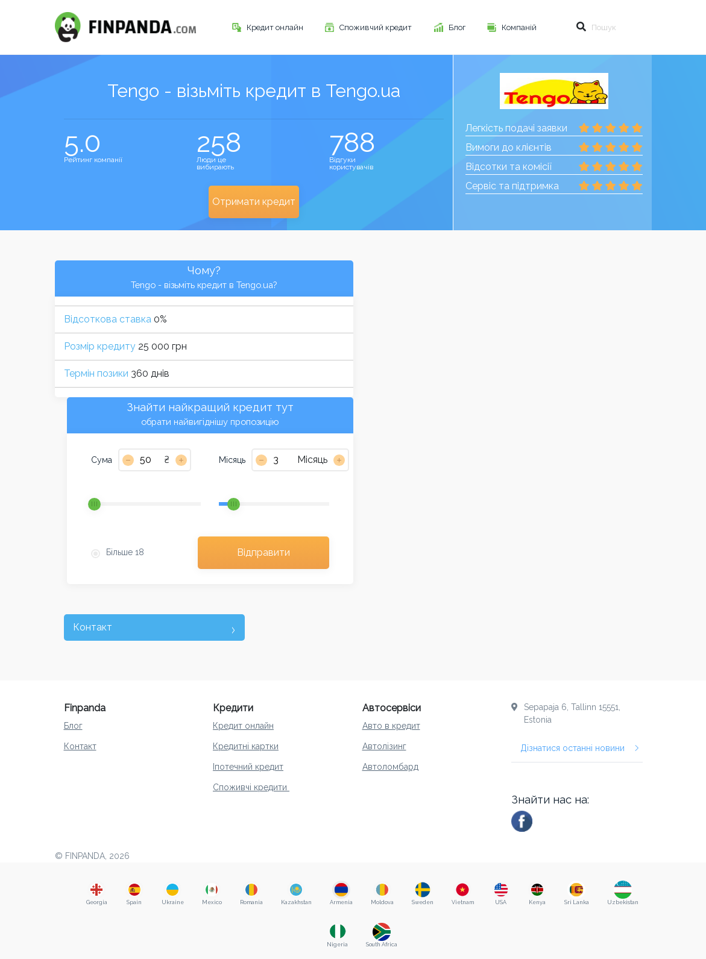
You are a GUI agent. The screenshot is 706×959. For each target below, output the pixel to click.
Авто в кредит (391, 726)
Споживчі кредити (251, 787)
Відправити (263, 552)
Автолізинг (384, 746)
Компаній (520, 27)
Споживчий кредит (376, 27)
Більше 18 (125, 552)
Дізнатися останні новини (580, 748)
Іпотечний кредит (248, 767)
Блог (458, 27)
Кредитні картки (246, 746)
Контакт (80, 746)
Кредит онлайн (276, 27)
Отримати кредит (253, 201)
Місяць (232, 460)
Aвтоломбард (390, 767)
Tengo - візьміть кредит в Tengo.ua (253, 90)
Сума (101, 460)
